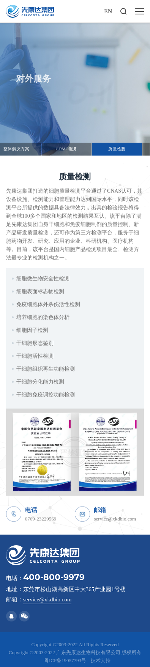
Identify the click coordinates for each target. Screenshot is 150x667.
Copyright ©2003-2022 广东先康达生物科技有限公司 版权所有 (75, 652)
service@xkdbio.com (115, 522)
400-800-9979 (54, 577)
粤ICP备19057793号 (65, 660)
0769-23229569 (40, 522)
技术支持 (101, 660)
